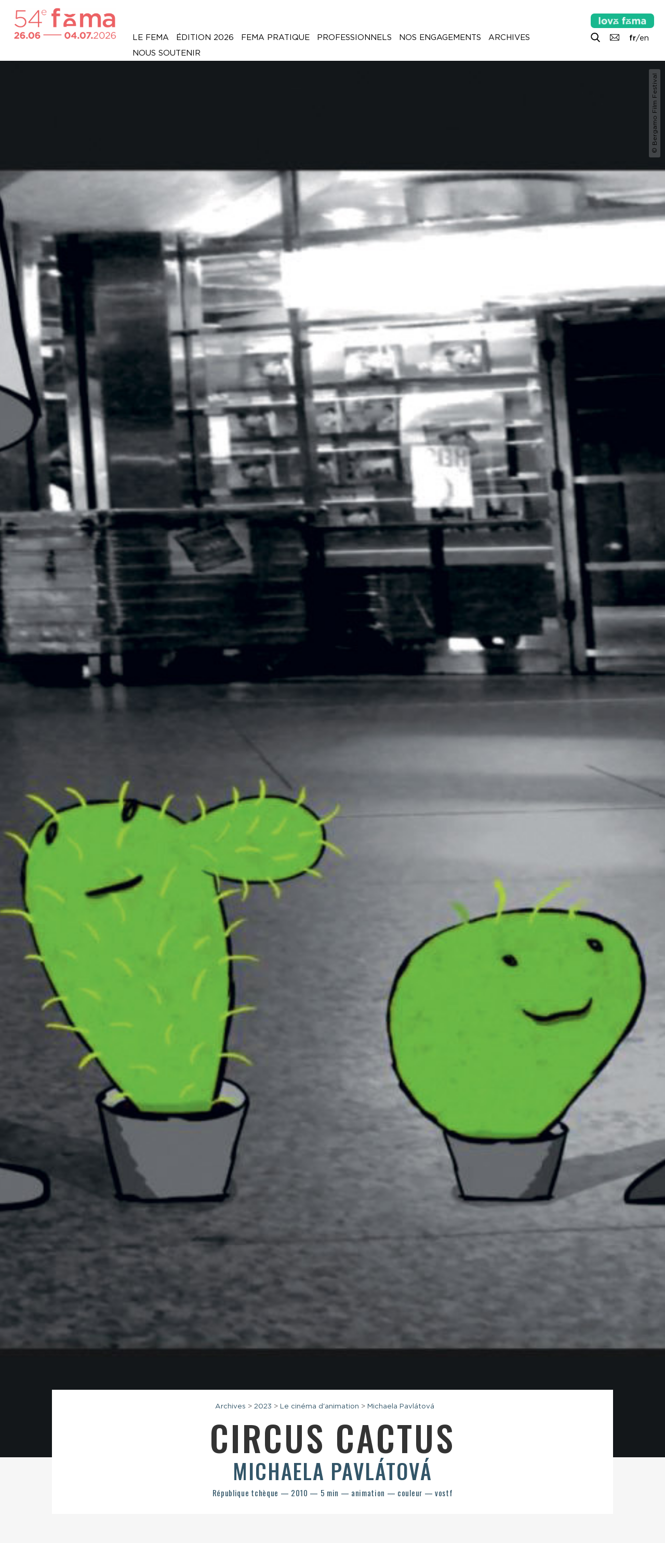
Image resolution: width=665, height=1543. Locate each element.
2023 (263, 1406)
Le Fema (150, 37)
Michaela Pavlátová (400, 1406)
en (644, 38)
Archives (509, 37)
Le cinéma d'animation (319, 1406)
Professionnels (354, 37)
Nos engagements (440, 37)
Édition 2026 (205, 37)
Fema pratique (275, 37)
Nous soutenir (166, 53)
